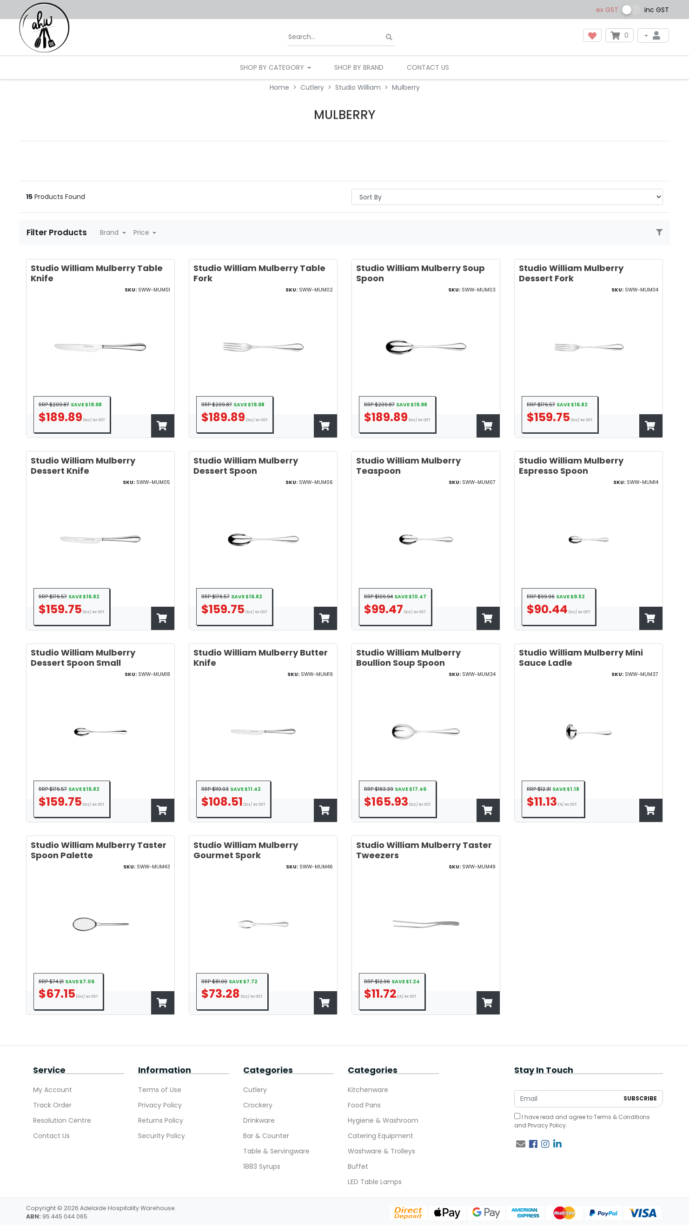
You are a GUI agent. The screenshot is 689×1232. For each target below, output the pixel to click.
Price (142, 232)
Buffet (358, 1166)
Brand (110, 232)
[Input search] (341, 37)
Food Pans (364, 1105)
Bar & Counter (266, 1135)
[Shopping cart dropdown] (619, 35)
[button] (592, 35)
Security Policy (161, 1135)
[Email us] (520, 1144)
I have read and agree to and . (582, 1121)
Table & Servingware (276, 1151)
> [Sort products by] (507, 197)
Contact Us (428, 67)
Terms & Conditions (622, 1117)
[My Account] (653, 35)
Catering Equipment (380, 1135)
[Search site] (389, 37)
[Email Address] (566, 1099)
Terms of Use (159, 1089)
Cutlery (255, 1089)
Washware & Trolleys (381, 1151)
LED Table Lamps (375, 1181)
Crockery (257, 1105)
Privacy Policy (160, 1105)
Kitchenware (368, 1089)
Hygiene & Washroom (383, 1120)
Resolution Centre (62, 1120)
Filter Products (57, 232)
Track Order (52, 1105)
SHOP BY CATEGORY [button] (273, 67)
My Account (52, 1089)
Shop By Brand (359, 67)
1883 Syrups (261, 1166)
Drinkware (259, 1120)
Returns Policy (160, 1120)
